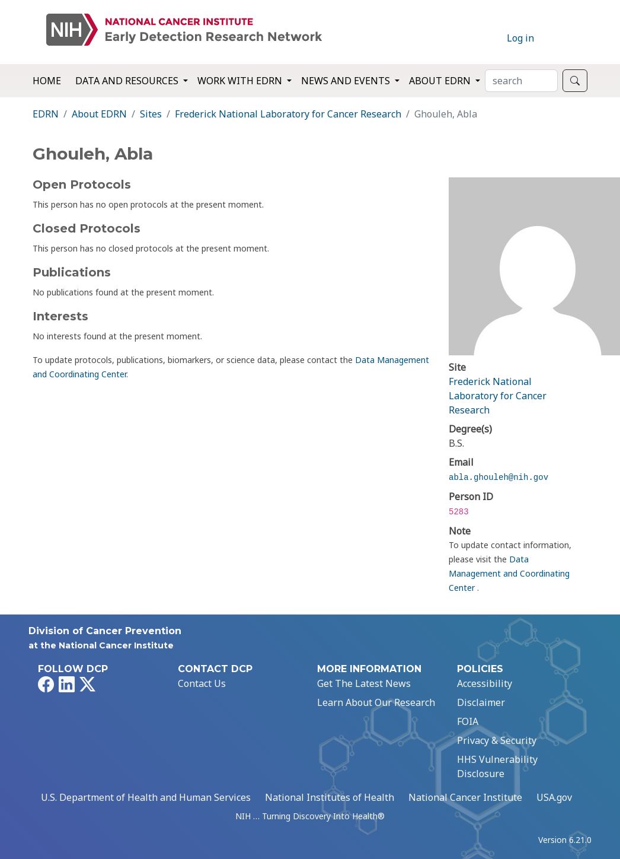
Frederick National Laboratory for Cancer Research (288, 113)
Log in (520, 37)
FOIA (467, 721)
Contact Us (202, 683)
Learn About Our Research (376, 702)
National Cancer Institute (465, 797)
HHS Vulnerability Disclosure (497, 766)
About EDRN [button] (441, 80)
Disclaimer (481, 702)
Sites (151, 113)
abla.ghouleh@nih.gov (498, 477)
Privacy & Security (496, 740)
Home (47, 80)
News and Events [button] (346, 80)
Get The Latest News (364, 683)
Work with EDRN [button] (241, 80)
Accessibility (484, 683)
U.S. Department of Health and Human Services (146, 797)
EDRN (46, 113)
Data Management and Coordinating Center (509, 573)
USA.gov (554, 797)
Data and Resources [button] (128, 80)
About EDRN (99, 113)
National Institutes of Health (329, 797)
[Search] (521, 80)
